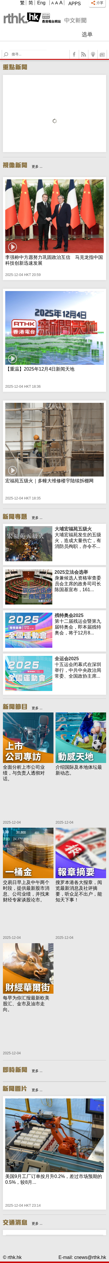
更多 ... (37, 167)
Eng (41, 2)
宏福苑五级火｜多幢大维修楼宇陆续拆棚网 (49, 480)
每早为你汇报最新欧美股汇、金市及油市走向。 (26, 1003)
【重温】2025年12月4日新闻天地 (39, 369)
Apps (74, 3)
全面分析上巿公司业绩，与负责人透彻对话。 (24, 773)
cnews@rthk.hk (90, 1257)
